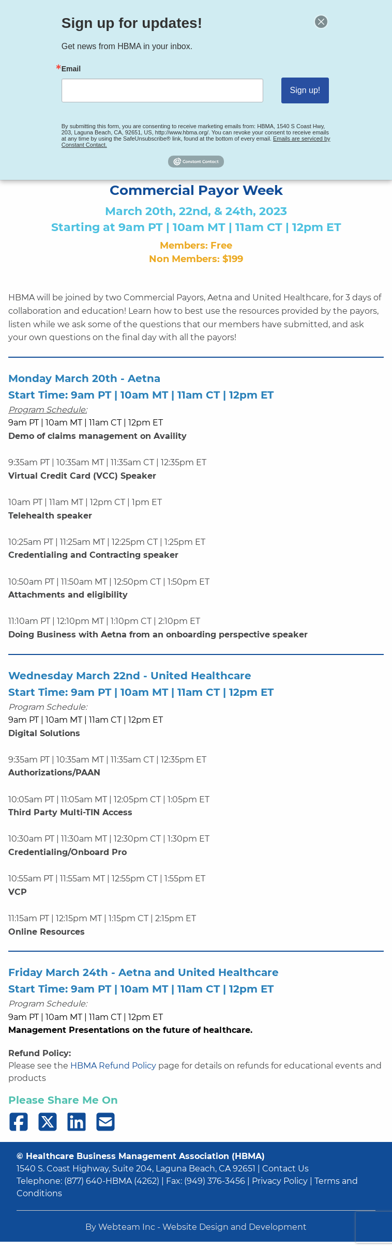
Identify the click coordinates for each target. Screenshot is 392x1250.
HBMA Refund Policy (113, 1066)
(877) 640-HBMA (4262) (111, 1181)
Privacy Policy (280, 1181)
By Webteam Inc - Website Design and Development (196, 1227)
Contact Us (285, 1168)
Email (80, 70)
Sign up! (296, 90)
